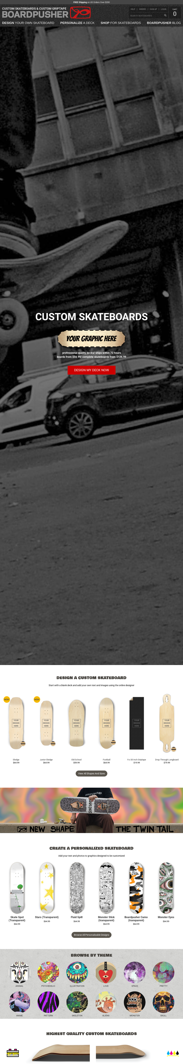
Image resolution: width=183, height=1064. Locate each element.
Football (106, 759)
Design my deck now (91, 370)
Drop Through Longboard (166, 759)
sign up (153, 9)
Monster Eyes (166, 917)
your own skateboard (28, 23)
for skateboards (121, 23)
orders (142, 9)
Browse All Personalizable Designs (91, 935)
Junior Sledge (46, 759)
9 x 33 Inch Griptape (136, 759)
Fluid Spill (76, 917)
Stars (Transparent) (47, 917)
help (133, 9)
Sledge (16, 759)
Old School (76, 759)
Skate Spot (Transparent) (17, 919)
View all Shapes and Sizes (91, 773)
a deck (77, 23)
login (163, 9)
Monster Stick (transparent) (106, 919)
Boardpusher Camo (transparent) (136, 919)
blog (164, 23)
